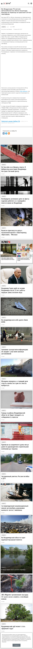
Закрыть (16, 645)
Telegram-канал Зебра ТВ (10, 121)
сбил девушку (23, 91)
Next (31, 252)
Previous (1, 252)
